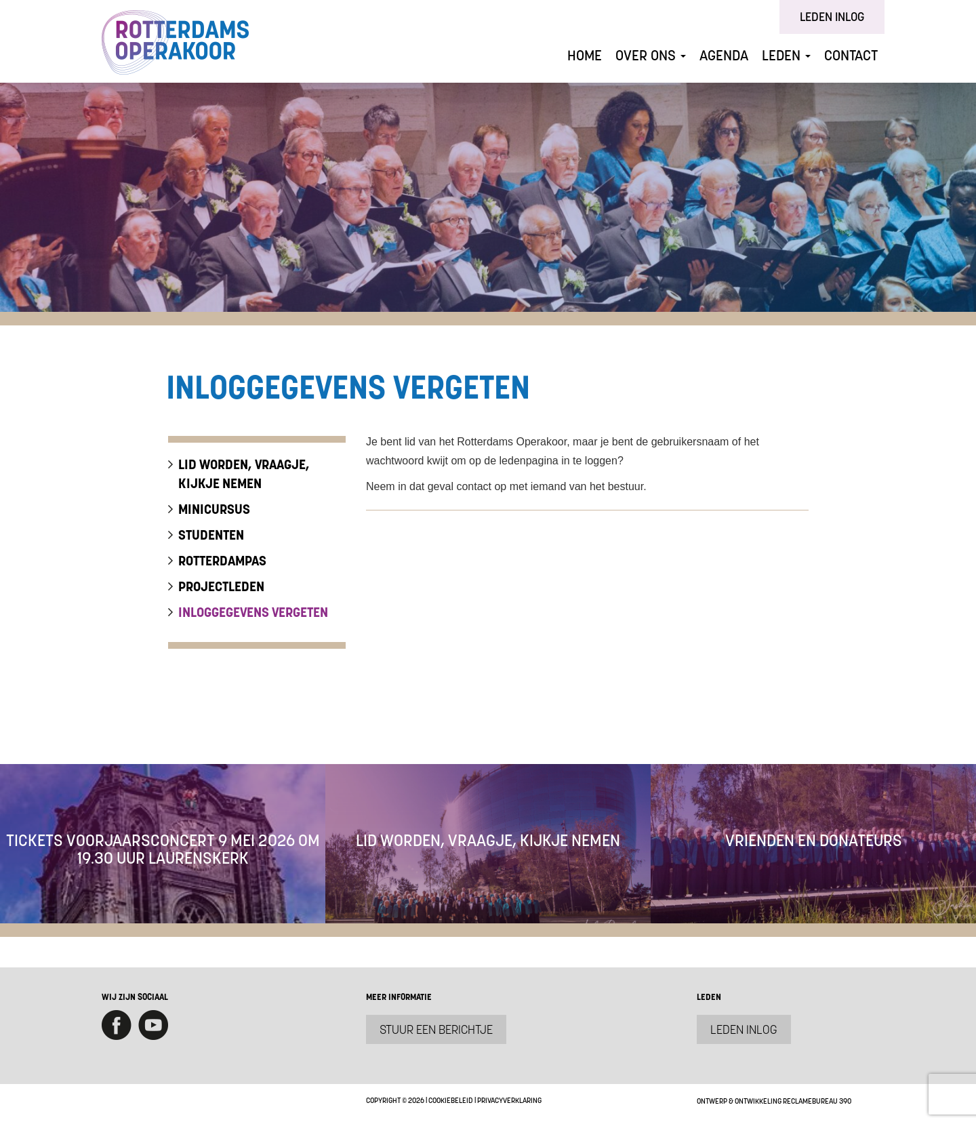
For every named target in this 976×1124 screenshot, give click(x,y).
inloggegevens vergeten (253, 612)
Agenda (723, 55)
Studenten (211, 535)
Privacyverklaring (509, 1100)
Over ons (650, 55)
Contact (851, 55)
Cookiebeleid (450, 1100)
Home (584, 55)
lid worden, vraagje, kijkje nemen (244, 474)
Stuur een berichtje (436, 1029)
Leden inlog (832, 16)
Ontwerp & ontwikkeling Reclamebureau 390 (774, 1101)
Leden (786, 55)
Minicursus (214, 509)
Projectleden (221, 586)
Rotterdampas (222, 560)
